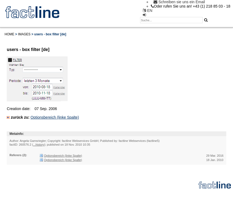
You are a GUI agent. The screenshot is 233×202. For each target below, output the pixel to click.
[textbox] (171, 20)
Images (24, 34)
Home (9, 34)
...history (38, 144)
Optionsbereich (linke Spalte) (54, 117)
